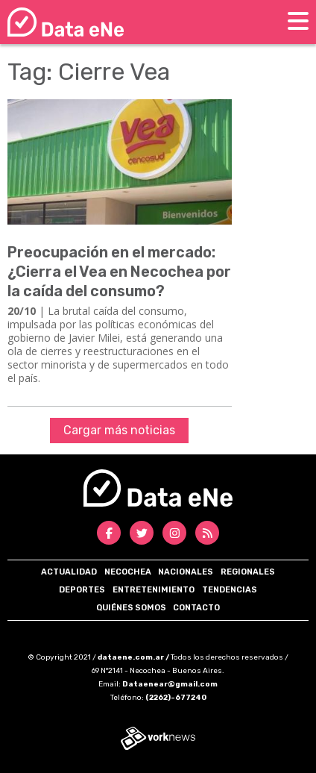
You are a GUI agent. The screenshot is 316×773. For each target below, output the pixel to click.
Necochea (127, 572)
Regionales (248, 572)
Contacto (196, 608)
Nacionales (185, 572)
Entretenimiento (154, 590)
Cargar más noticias (119, 430)
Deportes (82, 590)
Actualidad (69, 572)
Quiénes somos (131, 608)
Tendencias (229, 590)
